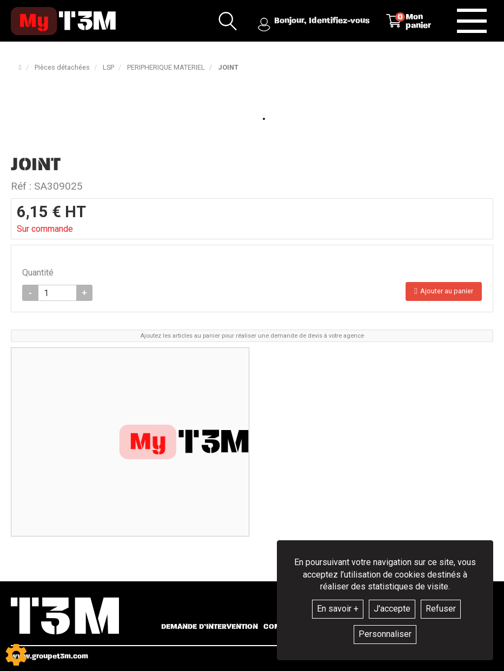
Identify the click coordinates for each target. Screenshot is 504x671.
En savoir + (338, 608)
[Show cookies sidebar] (16, 655)
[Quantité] (57, 293)
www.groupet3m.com (49, 656)
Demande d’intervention (209, 626)
